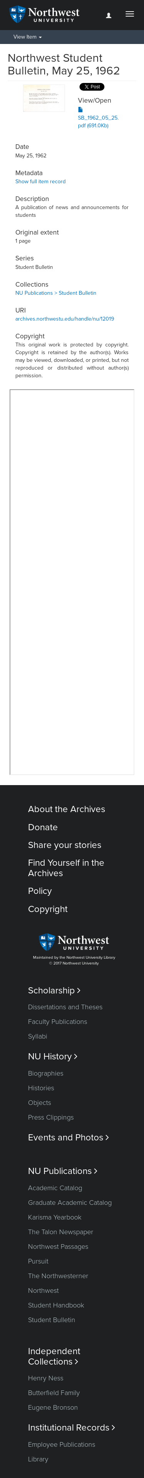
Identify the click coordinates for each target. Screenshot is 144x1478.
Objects (39, 1102)
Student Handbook (56, 1305)
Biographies (45, 1073)
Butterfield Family (54, 1392)
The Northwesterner (58, 1276)
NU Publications (63, 1171)
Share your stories (64, 845)
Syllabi (37, 1036)
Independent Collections (54, 1356)
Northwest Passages (58, 1246)
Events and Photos (68, 1137)
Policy (40, 891)
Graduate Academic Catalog (70, 1202)
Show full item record (40, 181)
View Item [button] (27, 37)
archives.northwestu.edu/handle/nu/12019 (64, 319)
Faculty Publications (57, 1021)
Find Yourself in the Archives (66, 867)
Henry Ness (45, 1378)
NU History (53, 1056)
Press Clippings (51, 1117)
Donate (43, 827)
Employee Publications (61, 1444)
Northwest (43, 1290)
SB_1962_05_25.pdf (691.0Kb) (98, 118)
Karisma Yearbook (54, 1217)
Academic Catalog (55, 1188)
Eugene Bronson (53, 1407)
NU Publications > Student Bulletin (55, 293)
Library (38, 1459)
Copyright (48, 909)
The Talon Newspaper (60, 1232)
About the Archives (66, 809)
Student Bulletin (51, 1320)
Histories (41, 1088)
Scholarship (54, 990)
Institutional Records (71, 1427)
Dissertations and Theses (65, 1007)
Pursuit (38, 1261)
